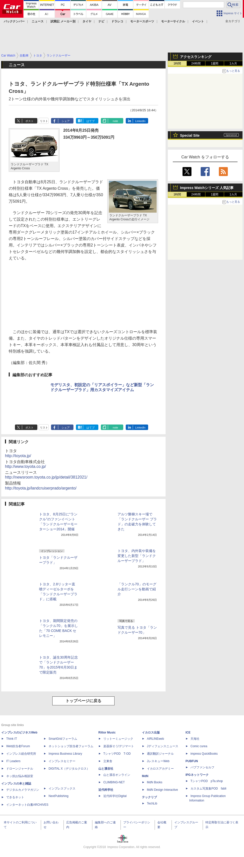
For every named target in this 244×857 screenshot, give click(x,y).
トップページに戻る (83, 701)
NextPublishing (58, 796)
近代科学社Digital (114, 796)
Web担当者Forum (18, 746)
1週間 (215, 63)
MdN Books (154, 782)
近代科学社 (105, 790)
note (115, 121)
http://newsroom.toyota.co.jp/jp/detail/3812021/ (46, 477)
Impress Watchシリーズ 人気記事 (207, 188)
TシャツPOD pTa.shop (206, 781)
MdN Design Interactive (162, 790)
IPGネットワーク (197, 775)
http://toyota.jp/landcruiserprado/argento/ (40, 488)
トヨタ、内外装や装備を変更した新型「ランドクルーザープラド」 (137, 556)
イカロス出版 (151, 732)
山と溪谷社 (105, 768)
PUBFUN (191, 761)
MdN (145, 776)
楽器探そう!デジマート (118, 746)
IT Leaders (13, 761)
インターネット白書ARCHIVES (27, 804)
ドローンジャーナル (19, 768)
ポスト (29, 121)
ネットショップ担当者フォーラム (71, 746)
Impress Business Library (65, 753)
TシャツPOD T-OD (117, 753)
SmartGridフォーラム (63, 738)
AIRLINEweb (155, 738)
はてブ (90, 121)
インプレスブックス (62, 788)
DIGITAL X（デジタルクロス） (69, 768)
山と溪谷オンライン (116, 775)
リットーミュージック (118, 738)
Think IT (11, 738)
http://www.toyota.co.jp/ (25, 466)
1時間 (177, 63)
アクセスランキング (195, 57)
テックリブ (149, 797)
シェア (65, 121)
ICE (187, 732)
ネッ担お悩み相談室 (19, 776)
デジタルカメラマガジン (22, 790)
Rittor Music (107, 732)
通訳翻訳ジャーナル (160, 753)
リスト (44, 121)
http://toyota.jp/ (18, 456)
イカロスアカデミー (160, 768)
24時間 (195, 63)
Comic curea (198, 746)
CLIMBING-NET (114, 782)
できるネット (15, 797)
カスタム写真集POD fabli (208, 788)
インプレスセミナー (62, 761)
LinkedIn (140, 121)
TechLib (152, 803)
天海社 (194, 738)
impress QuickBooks (204, 753)
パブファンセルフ (202, 767)
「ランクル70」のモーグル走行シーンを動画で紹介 (137, 589)
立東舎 (107, 761)
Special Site (190, 135)
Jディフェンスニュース (162, 746)
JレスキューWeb (158, 761)
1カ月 (233, 63)
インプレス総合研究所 (21, 753)
